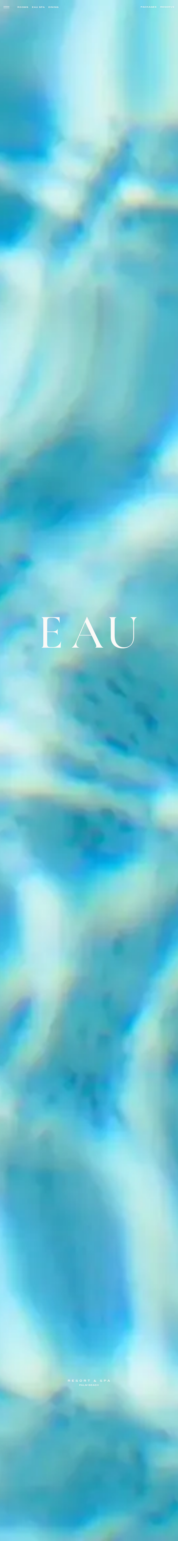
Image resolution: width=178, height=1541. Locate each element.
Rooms (23, 7)
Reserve (167, 7)
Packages (149, 7)
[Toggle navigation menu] (6, 7)
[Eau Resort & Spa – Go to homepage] (89, 1001)
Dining (53, 7)
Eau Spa (38, 7)
